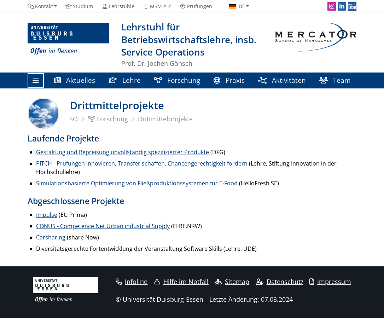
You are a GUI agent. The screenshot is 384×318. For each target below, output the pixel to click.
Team (335, 80)
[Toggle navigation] (36, 80)
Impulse (46, 215)
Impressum (330, 281)
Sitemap (232, 281)
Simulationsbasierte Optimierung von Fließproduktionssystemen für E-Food (137, 183)
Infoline (132, 281)
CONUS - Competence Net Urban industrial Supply (103, 226)
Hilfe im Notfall (181, 281)
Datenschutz (279, 281)
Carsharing (51, 237)
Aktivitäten (282, 80)
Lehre (125, 80)
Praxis (229, 80)
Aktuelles (74, 80)
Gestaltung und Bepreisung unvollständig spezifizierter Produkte (122, 152)
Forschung (177, 80)
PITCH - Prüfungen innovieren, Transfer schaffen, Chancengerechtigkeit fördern (142, 163)
